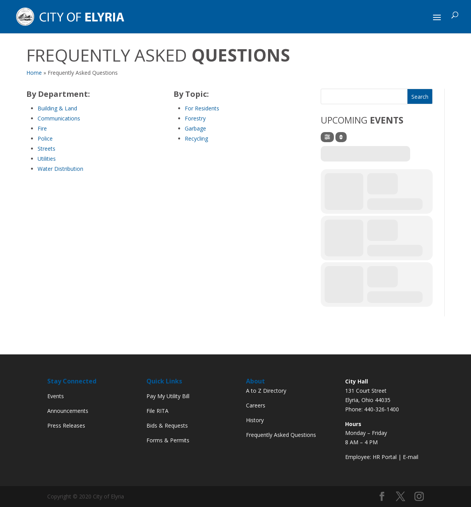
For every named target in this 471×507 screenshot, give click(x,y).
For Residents (202, 108)
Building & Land (57, 108)
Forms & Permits (167, 440)
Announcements (67, 410)
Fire (42, 128)
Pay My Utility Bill (167, 396)
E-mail (410, 457)
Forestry (195, 118)
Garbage (195, 128)
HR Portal (385, 457)
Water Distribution (60, 168)
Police (45, 138)
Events (55, 396)
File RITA (157, 410)
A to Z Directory (266, 390)
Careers (255, 405)
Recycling (196, 138)
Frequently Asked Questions (281, 434)
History (255, 420)
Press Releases (66, 425)
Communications (59, 118)
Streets (46, 148)
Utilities (47, 158)
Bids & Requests (167, 425)
